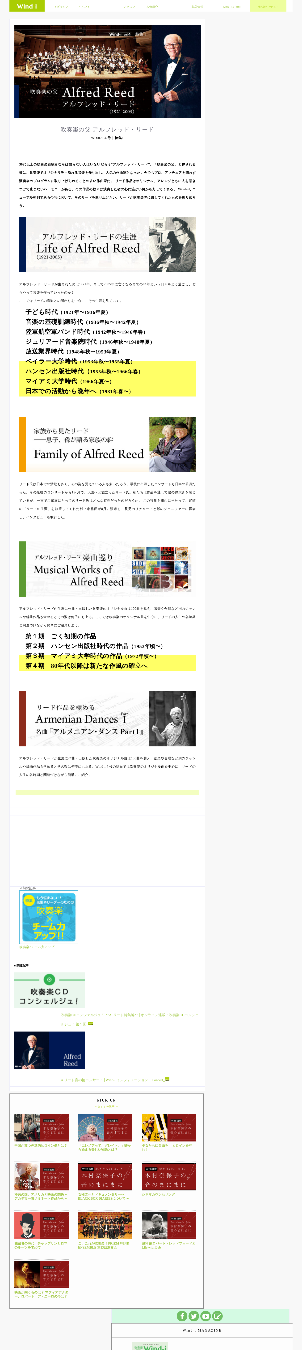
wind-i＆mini (232, 6)
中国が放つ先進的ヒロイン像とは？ (40, 1145)
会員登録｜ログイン (267, 6)
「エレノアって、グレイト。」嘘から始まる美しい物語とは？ (104, 1147)
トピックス (61, 6)
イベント (84, 6)
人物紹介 (152, 6)
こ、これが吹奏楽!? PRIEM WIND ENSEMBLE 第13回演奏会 (103, 1245)
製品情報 (197, 6)
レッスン (129, 6)
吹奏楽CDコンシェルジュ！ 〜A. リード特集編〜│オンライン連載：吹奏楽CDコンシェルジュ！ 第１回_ (130, 1019)
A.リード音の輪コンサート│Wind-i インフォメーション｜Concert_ (115, 1079)
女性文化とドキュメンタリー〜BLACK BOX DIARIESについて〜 (103, 1196)
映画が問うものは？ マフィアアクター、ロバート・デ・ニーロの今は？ (41, 1294)
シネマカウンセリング (158, 1194)
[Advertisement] (107, 848)
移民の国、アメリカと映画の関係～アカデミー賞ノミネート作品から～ (40, 1196)
